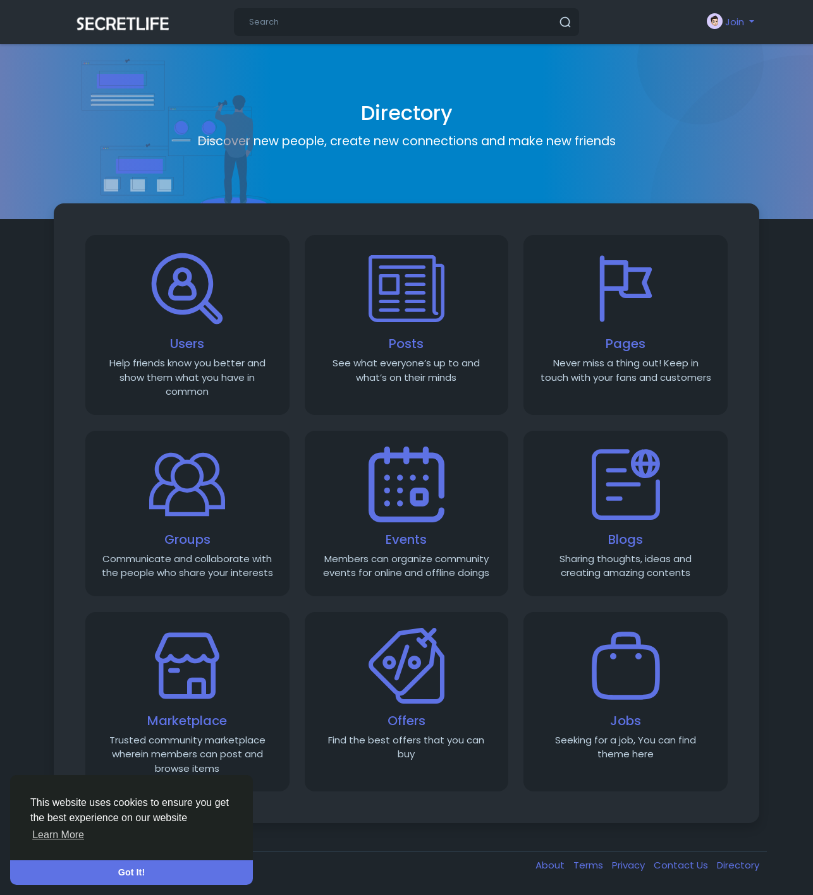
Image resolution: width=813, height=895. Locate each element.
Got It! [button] (131, 872)
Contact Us (682, 865)
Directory (738, 865)
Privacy (629, 865)
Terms (589, 865)
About (551, 865)
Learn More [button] (58, 834)
